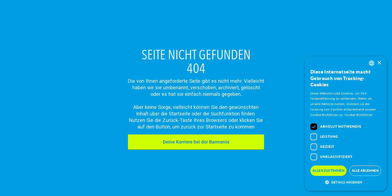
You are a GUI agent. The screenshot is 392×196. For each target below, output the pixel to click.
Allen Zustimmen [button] (328, 171)
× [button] (379, 63)
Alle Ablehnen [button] (365, 171)
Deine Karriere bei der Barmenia (196, 142)
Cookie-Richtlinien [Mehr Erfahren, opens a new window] (359, 115)
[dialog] (346, 123)
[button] (345, 182)
